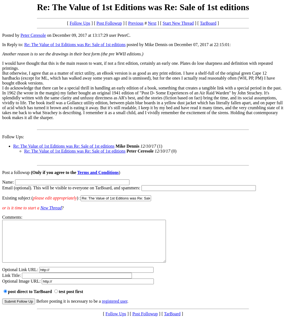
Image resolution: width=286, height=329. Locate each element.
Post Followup (109, 23)
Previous (135, 23)
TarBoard (208, 23)
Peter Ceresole (33, 35)
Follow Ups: (13, 136)
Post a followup (16, 172)
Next (152, 23)
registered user (115, 309)
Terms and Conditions (98, 172)
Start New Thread (178, 23)
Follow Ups (80, 23)
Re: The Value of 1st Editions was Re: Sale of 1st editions (75, 44)
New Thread (51, 208)
